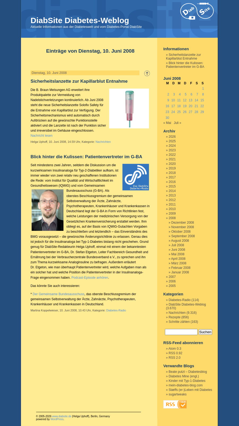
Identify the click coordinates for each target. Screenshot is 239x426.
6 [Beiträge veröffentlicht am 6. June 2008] (192, 94)
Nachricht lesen (42, 135)
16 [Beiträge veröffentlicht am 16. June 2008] (167, 106)
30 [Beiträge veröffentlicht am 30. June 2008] (167, 118)
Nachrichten (103, 141)
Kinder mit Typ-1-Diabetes (187, 381)
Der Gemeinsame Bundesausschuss (58, 294)
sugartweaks (177, 394)
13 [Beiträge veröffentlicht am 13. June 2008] (190, 100)
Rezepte (175, 317)
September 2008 (183, 236)
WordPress (56, 419)
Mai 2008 (177, 254)
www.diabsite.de (61, 416)
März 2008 (178, 263)
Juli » (177, 123)
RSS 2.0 (175, 358)
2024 (172, 146)
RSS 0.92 (175, 353)
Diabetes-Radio (116, 310)
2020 (172, 164)
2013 (172, 195)
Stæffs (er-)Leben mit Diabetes (190, 390)
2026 (172, 137)
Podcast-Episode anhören (89, 277)
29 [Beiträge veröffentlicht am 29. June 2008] (202, 112)
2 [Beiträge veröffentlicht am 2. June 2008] (168, 94)
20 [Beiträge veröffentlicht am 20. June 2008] (190, 106)
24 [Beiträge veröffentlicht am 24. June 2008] (173, 112)
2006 (172, 281)
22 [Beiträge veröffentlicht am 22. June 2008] (202, 106)
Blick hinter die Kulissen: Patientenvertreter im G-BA (86, 156)
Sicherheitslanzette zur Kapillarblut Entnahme (79, 81)
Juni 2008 (178, 250)
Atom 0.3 (174, 348)
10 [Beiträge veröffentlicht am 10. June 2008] (173, 100)
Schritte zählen (179, 322)
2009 (172, 213)
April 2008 (178, 259)
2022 (172, 155)
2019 (172, 168)
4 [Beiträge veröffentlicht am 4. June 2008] (180, 94)
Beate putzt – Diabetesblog (188, 372)
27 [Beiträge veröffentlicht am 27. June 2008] (190, 112)
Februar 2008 (180, 268)
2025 (172, 141)
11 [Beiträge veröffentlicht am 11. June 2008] (179, 100)
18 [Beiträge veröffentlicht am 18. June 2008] (179, 106)
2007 (172, 277)
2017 (172, 177)
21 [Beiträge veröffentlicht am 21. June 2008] (196, 106)
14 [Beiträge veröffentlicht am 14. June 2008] (196, 100)
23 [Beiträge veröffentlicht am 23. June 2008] (167, 112)
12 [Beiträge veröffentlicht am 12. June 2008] (184, 100)
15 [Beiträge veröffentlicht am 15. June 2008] (202, 100)
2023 (172, 150)
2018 (172, 173)
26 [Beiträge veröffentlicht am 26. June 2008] (184, 112)
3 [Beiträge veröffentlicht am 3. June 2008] (174, 94)
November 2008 (182, 227)
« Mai (167, 123)
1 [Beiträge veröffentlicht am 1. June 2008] (203, 88)
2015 (172, 186)
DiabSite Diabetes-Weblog (80, 20)
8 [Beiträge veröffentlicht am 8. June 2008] (203, 94)
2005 (172, 286)
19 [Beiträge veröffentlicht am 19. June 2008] (184, 106)
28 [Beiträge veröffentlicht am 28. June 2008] (196, 112)
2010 (172, 209)
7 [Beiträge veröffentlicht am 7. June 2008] (197, 94)
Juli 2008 (177, 245)
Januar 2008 (180, 272)
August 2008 (180, 241)
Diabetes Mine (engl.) (184, 376)
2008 (172, 218)
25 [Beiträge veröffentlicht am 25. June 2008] (179, 112)
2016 (172, 182)
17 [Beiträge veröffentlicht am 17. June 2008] (173, 106)
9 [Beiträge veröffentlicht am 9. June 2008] (168, 100)
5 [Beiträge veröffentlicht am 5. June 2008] (186, 94)
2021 (172, 159)
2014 (172, 191)
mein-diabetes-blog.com (186, 385)
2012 (172, 200)
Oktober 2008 (181, 231)
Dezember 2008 (182, 222)
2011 (172, 204)
